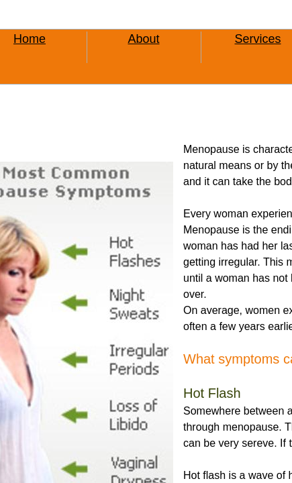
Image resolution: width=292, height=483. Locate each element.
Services (257, 39)
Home (29, 39)
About (143, 39)
